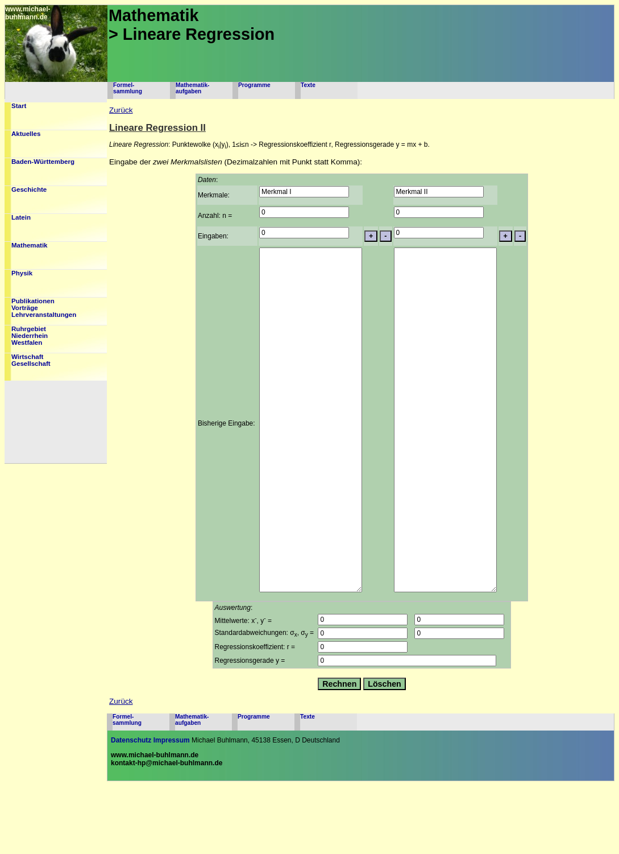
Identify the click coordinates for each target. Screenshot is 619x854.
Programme (254, 85)
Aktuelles (25, 133)
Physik (21, 273)
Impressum (171, 808)
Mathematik (29, 245)
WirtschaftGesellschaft (31, 360)
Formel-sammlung (127, 88)
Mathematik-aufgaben (192, 88)
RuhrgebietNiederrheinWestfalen (29, 335)
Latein (21, 217)
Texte (308, 85)
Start (18, 105)
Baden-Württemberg (42, 161)
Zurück (121, 110)
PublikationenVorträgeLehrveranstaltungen (43, 308)
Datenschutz (131, 808)
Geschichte (29, 189)
